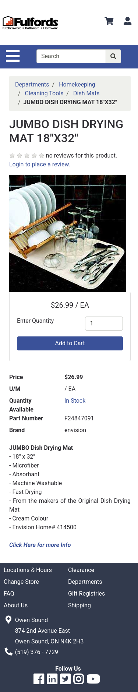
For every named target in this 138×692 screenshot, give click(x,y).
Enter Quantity (35, 320)
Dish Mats (86, 93)
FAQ (9, 593)
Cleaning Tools (44, 93)
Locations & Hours (28, 569)
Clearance (81, 569)
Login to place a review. (39, 164)
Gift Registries (86, 593)
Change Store (21, 581)
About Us (16, 605)
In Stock (74, 400)
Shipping (79, 605)
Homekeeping (77, 84)
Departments (32, 84)
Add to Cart (70, 343)
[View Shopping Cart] (109, 22)
